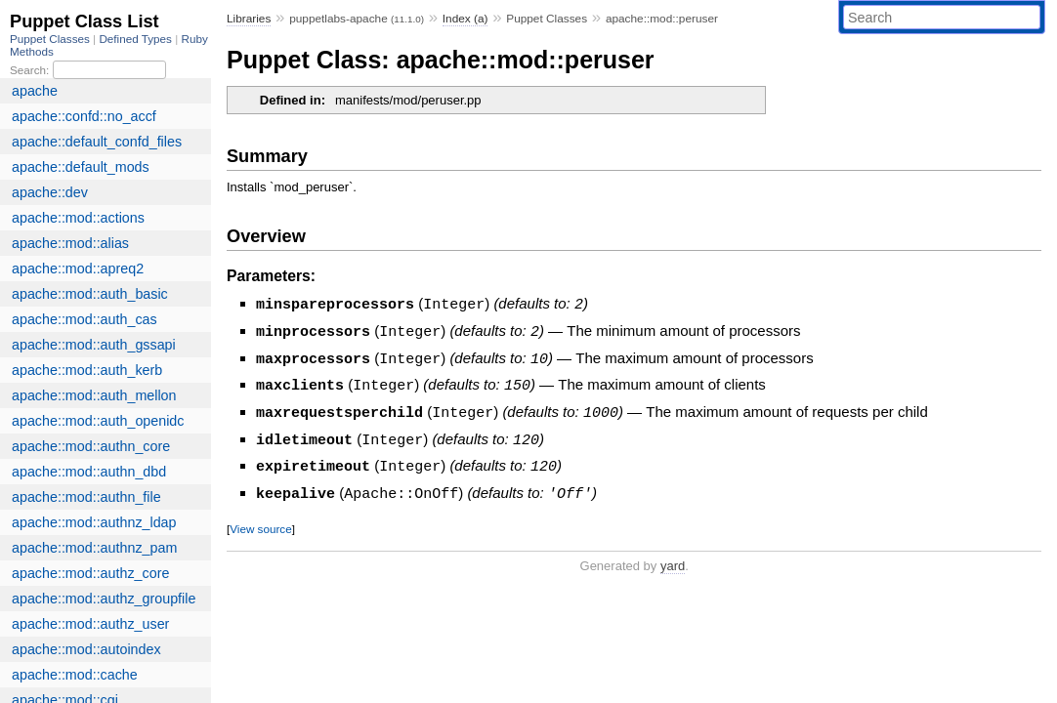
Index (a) (465, 18)
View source (260, 521)
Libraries (249, 18)
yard (672, 558)
